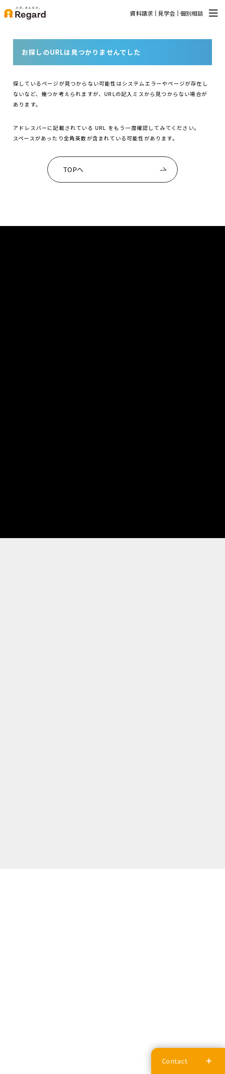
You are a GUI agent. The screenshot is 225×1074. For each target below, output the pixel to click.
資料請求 (141, 13)
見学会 (166, 13)
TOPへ (73, 169)
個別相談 (191, 13)
